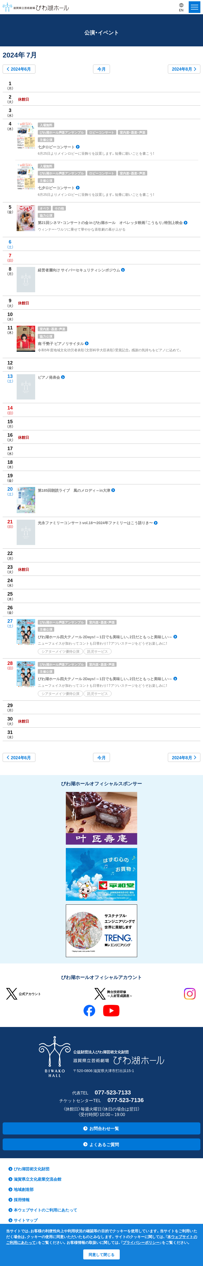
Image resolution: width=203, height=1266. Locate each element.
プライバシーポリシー (141, 1242)
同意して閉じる (101, 1254)
